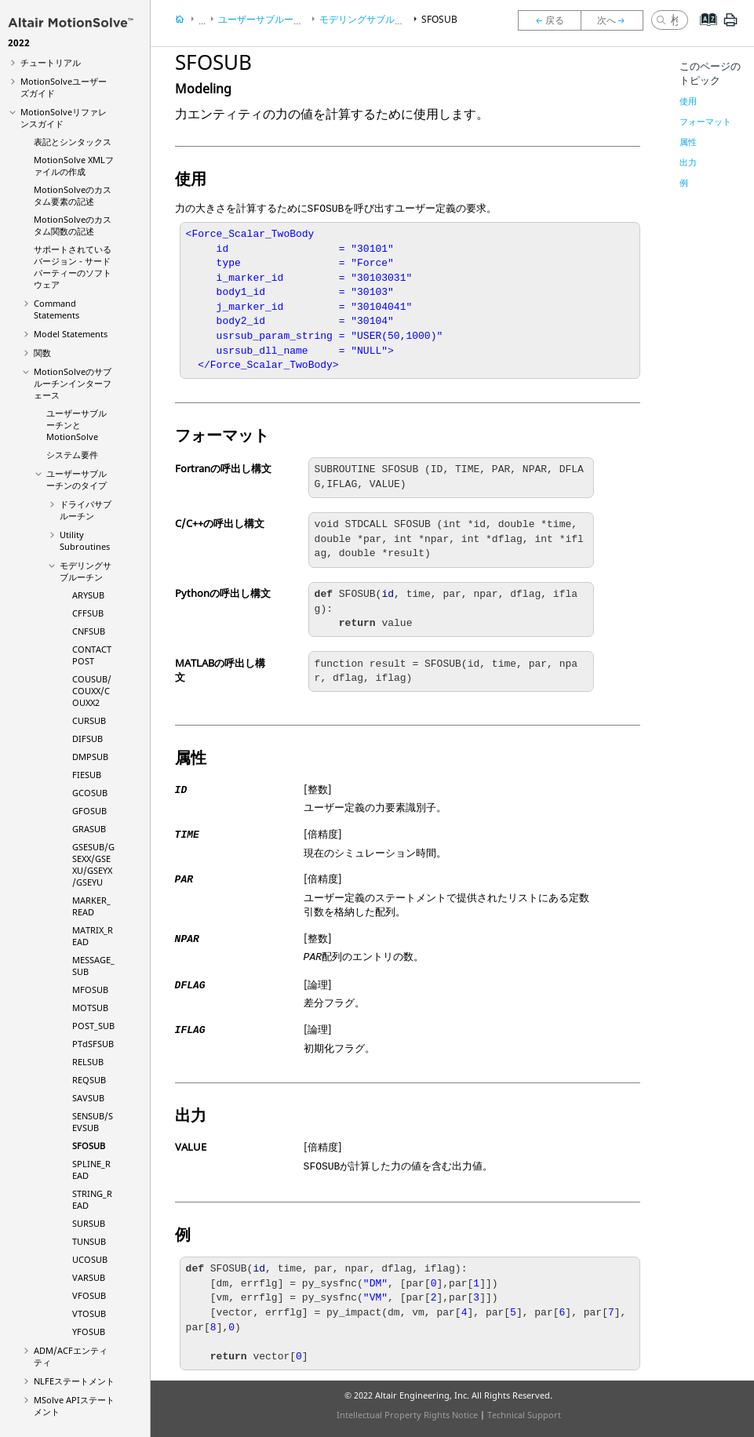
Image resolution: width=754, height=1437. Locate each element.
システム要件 (72, 454)
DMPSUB (90, 756)
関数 (42, 352)
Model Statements (70, 334)
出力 (688, 162)
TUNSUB (89, 1241)
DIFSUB (87, 738)
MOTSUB (90, 1007)
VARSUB (88, 1277)
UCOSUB (89, 1259)
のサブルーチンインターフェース (72, 383)
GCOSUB (89, 793)
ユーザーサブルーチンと (76, 424)
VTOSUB (89, 1313)
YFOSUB (88, 1331)
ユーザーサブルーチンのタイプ (76, 479)
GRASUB (89, 829)
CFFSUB (88, 613)
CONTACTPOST (91, 655)
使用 (688, 101)
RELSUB (88, 1062)
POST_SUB (93, 1025)
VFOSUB (89, 1295)
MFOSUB (90, 989)
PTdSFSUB (93, 1044)
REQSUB (89, 1080)
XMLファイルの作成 (74, 165)
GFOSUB (89, 811)
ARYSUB (88, 595)
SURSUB (88, 1223)
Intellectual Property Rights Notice (407, 1415)
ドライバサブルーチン (85, 510)
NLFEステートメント (74, 1381)
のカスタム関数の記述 (72, 225)
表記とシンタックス (72, 141)
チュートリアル (50, 62)
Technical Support (524, 1415)
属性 (688, 141)
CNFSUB (88, 631)
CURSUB (89, 720)
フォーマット (705, 121)
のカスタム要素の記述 (72, 195)
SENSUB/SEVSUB (92, 1121)
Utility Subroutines (85, 540)
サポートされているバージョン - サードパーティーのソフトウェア (72, 266)
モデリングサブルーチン (85, 571)
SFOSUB (88, 1145)
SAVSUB (88, 1098)
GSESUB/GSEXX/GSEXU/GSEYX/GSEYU (93, 864)
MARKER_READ (91, 906)
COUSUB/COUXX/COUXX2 (91, 690)
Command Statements (56, 309)
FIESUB (86, 774)
